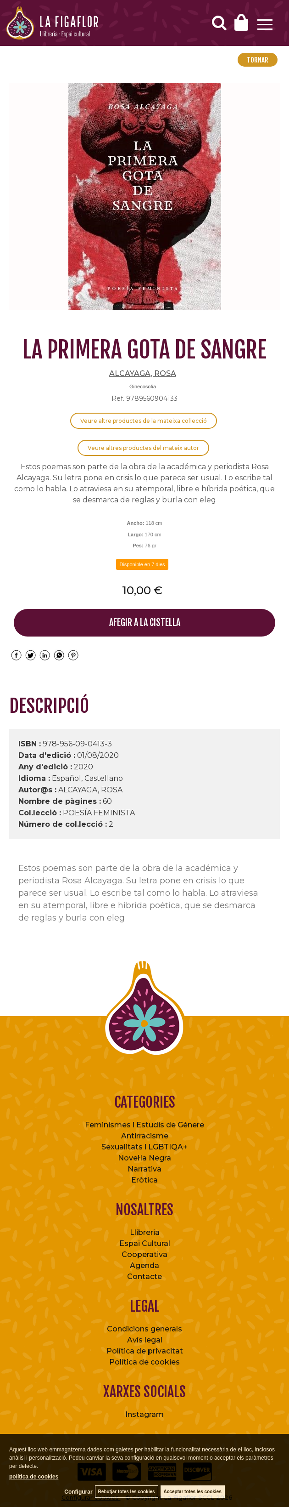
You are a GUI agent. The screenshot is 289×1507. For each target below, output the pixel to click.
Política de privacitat (144, 1351)
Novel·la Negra (144, 1158)
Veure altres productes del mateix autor (143, 447)
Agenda (144, 1265)
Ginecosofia (142, 386)
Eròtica (144, 1180)
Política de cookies (144, 1362)
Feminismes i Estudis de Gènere (144, 1124)
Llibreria (145, 1232)
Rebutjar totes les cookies (126, 1491)
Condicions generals (144, 1329)
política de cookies (33, 1476)
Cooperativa (144, 1254)
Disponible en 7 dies (142, 564)
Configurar (78, 1492)
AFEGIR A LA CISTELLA (144, 622)
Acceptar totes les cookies (193, 1491)
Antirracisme (144, 1136)
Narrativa (144, 1169)
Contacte (144, 1276)
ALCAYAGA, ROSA (142, 373)
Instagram (144, 1414)
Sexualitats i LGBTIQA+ (144, 1147)
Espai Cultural (144, 1243)
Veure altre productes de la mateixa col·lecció (143, 420)
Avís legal (144, 1340)
